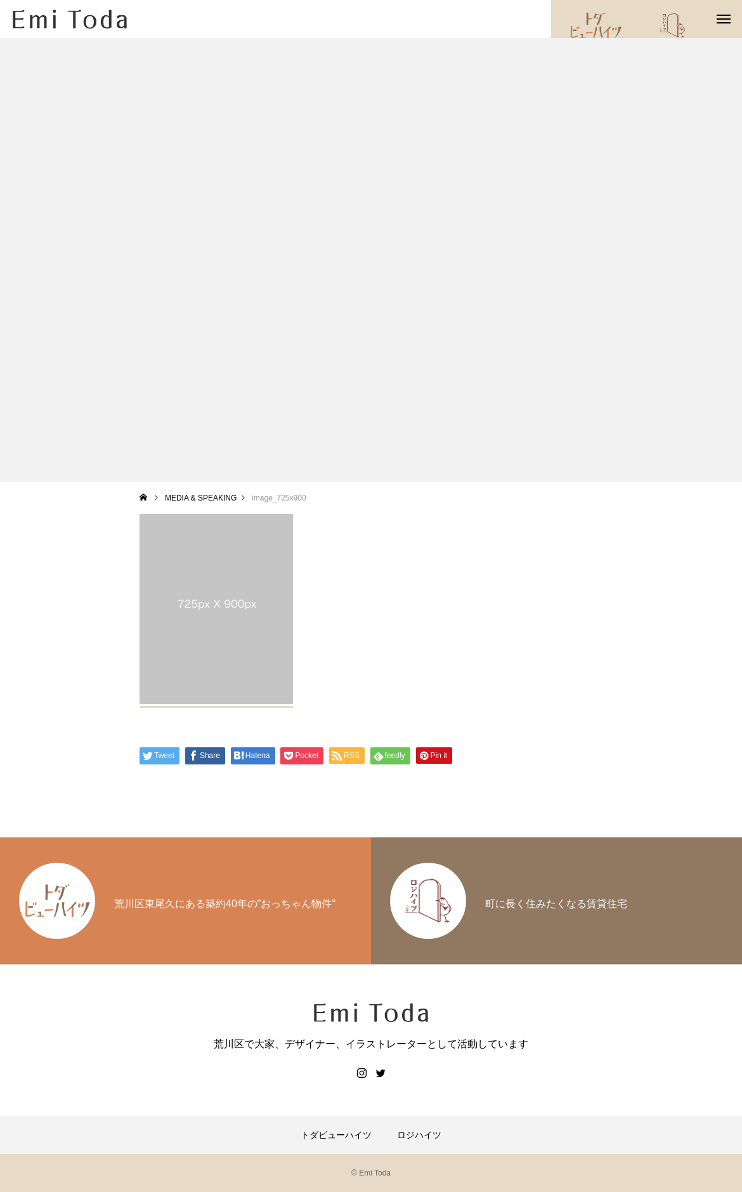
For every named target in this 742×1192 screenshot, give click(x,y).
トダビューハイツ (336, 1135)
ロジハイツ (419, 1135)
